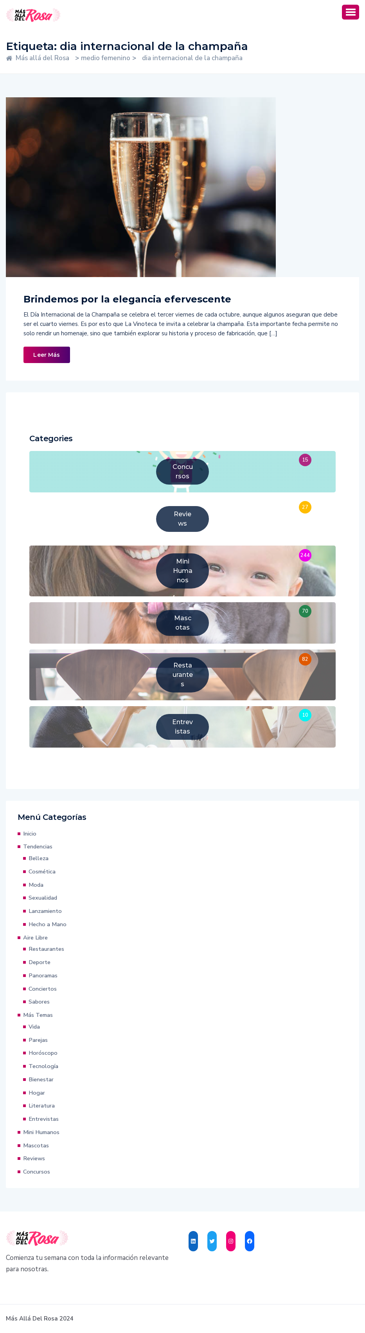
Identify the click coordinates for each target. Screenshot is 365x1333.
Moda (36, 885)
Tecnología (43, 1066)
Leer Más (46, 354)
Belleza (39, 858)
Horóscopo (43, 1053)
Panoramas (43, 975)
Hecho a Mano (48, 924)
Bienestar (41, 1079)
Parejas (38, 1040)
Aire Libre (35, 937)
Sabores (39, 1002)
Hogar (37, 1093)
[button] (350, 12)
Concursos (36, 1172)
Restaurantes (46, 949)
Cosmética (42, 871)
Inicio (29, 833)
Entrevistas (44, 1119)
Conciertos (43, 989)
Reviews (34, 1158)
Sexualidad (43, 898)
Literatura (42, 1105)
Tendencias (37, 846)
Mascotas (36, 1145)
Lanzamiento (45, 911)
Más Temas (38, 1015)
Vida (34, 1027)
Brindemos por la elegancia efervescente (127, 299)
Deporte (39, 962)
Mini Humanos (41, 1132)
